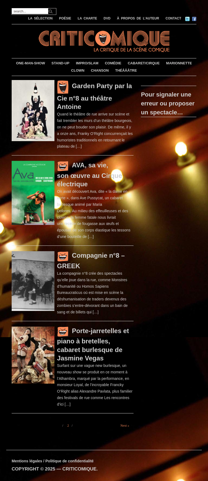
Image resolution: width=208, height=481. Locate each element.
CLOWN (77, 70)
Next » (125, 425)
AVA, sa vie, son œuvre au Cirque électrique (89, 174)
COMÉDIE (113, 63)
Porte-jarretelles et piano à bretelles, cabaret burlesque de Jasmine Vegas (93, 344)
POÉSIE (65, 18)
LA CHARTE (87, 18)
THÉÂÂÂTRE (126, 70)
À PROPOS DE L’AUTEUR (138, 18)
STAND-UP (60, 63)
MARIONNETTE (179, 63)
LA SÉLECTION (40, 18)
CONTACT (173, 18)
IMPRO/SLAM (87, 63)
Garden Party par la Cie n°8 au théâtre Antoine (94, 96)
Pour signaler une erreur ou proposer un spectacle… (167, 103)
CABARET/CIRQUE (144, 63)
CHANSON (100, 70)
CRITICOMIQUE (79, 469)
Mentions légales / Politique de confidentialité (53, 461)
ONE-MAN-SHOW (30, 63)
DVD (106, 18)
